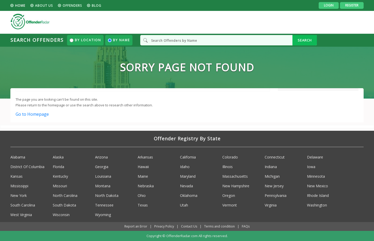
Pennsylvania (275, 195)
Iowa (311, 166)
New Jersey (274, 185)
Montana (102, 185)
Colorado (230, 157)
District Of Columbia (27, 166)
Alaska (58, 157)
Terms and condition (219, 226)
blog (96, 5)
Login (328, 5)
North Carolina (65, 195)
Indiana (271, 166)
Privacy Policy (164, 226)
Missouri (60, 185)
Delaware (315, 157)
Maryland (188, 176)
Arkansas (145, 157)
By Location (85, 40)
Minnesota (316, 176)
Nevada (186, 185)
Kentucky (60, 176)
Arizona (101, 157)
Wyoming (103, 214)
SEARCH (305, 40)
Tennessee (104, 205)
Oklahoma (188, 195)
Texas (143, 205)
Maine (143, 176)
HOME (20, 5)
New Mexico (317, 185)
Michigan (272, 176)
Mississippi (19, 185)
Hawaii (143, 166)
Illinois (227, 166)
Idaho (185, 166)
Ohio (142, 195)
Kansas (16, 176)
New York (18, 195)
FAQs (246, 226)
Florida (58, 166)
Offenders (72, 5)
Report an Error (135, 226)
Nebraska (146, 185)
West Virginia (21, 214)
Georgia (101, 166)
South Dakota (64, 205)
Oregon (228, 195)
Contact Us (189, 226)
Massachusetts (235, 176)
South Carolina (22, 205)
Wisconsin (61, 214)
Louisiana (103, 176)
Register (351, 5)
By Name (119, 40)
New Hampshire (235, 185)
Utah (184, 205)
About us (44, 5)
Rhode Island (318, 195)
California (188, 157)
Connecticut (275, 157)
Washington (317, 205)
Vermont (229, 205)
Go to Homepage (32, 114)
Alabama (17, 157)
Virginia (271, 205)
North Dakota (106, 195)
